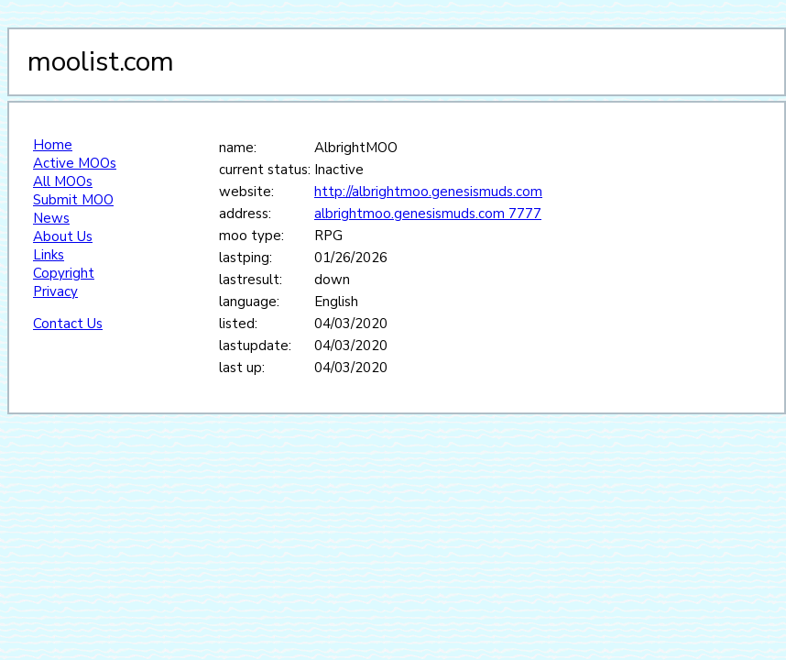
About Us (63, 236)
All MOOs (63, 181)
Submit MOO (73, 200)
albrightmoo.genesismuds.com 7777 (427, 213)
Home (52, 145)
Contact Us (68, 323)
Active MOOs (74, 163)
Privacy (55, 291)
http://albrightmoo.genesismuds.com (428, 191)
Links (48, 255)
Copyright (63, 273)
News (51, 218)
